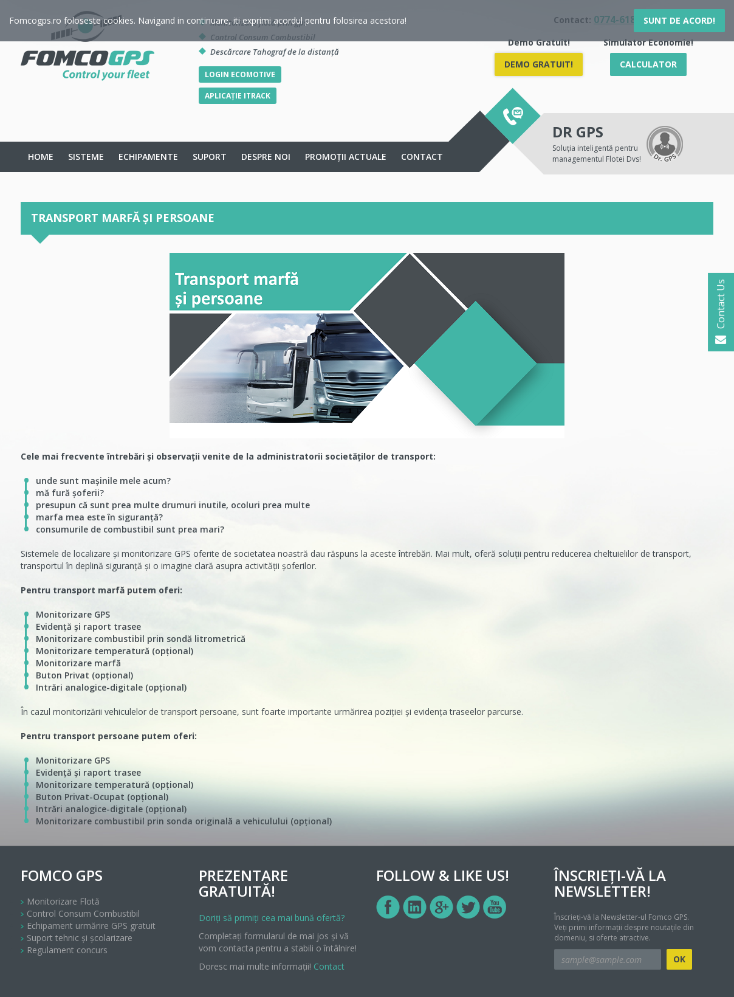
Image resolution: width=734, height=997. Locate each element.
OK (679, 959)
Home (40, 156)
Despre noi (265, 156)
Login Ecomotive (240, 74)
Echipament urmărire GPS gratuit (91, 925)
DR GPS (577, 132)
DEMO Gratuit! (538, 64)
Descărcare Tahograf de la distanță (274, 51)
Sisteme (86, 156)
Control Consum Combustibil (83, 913)
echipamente (148, 156)
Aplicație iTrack (237, 96)
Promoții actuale (345, 156)
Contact (422, 156)
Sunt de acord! (679, 20)
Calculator (648, 64)
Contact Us (720, 312)
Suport (210, 156)
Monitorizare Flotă (63, 901)
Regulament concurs (67, 950)
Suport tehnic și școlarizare (79, 938)
